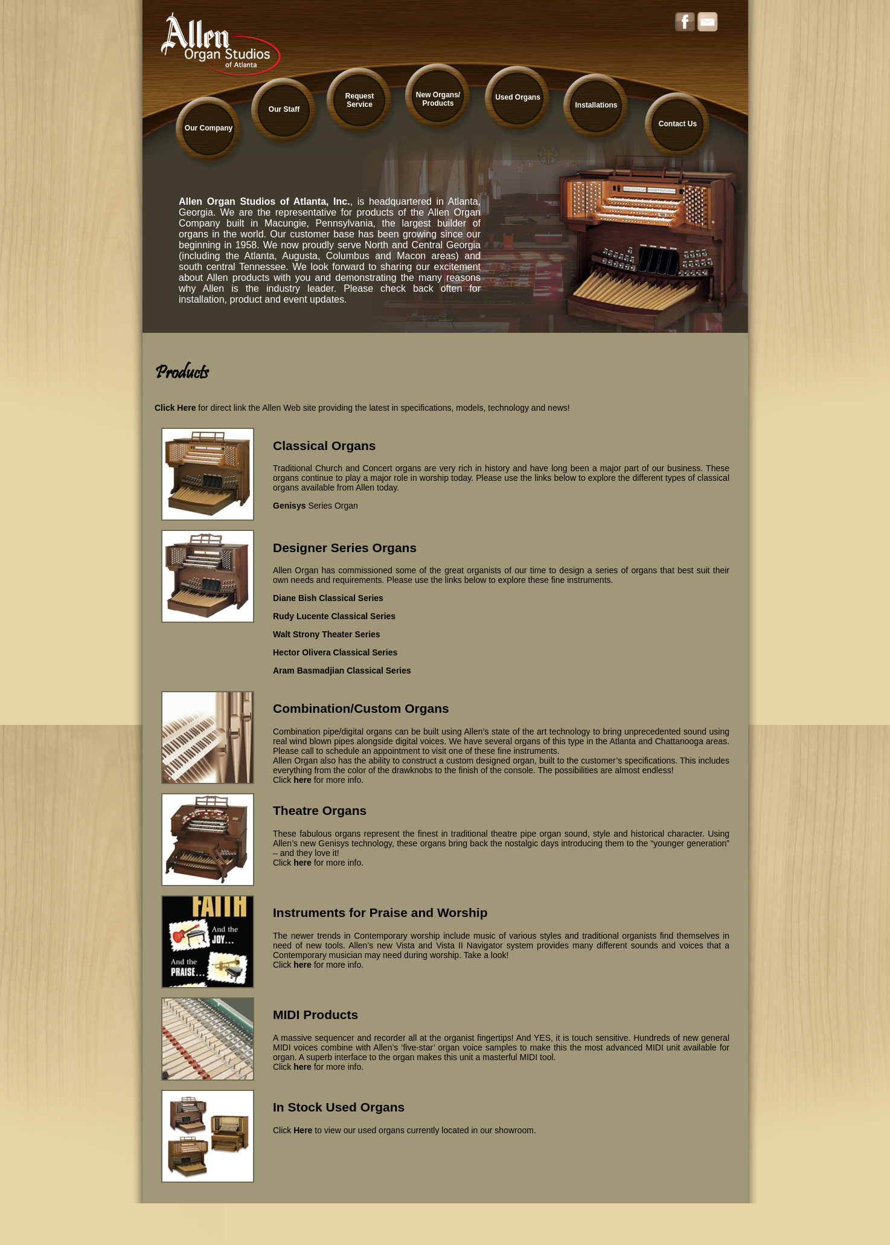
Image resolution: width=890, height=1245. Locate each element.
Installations (596, 105)
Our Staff (284, 109)
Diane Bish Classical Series (328, 598)
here (302, 780)
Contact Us (678, 124)
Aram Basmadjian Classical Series (342, 670)
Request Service (359, 100)
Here (302, 1130)
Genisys (289, 505)
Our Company (208, 128)
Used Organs (517, 97)
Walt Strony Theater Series (326, 634)
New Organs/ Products (438, 99)
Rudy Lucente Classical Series (334, 616)
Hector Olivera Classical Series (335, 652)
